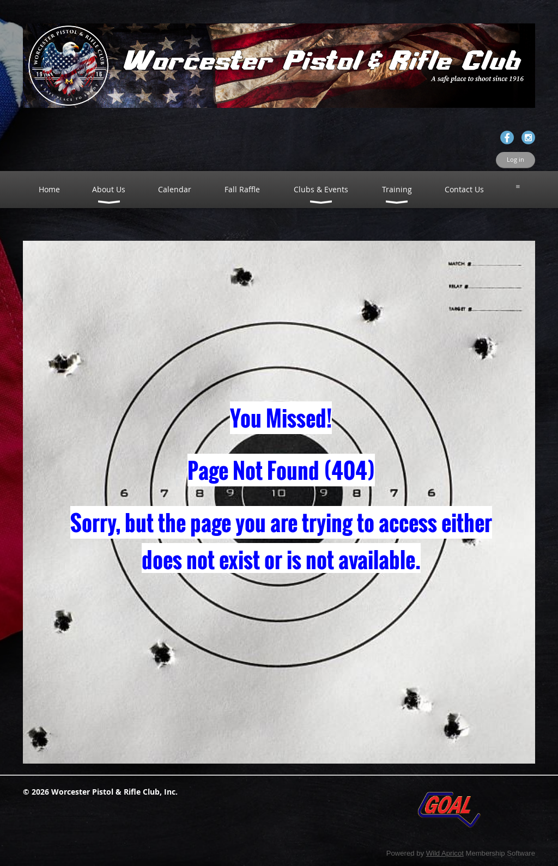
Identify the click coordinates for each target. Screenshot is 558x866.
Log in (515, 159)
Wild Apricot (445, 853)
